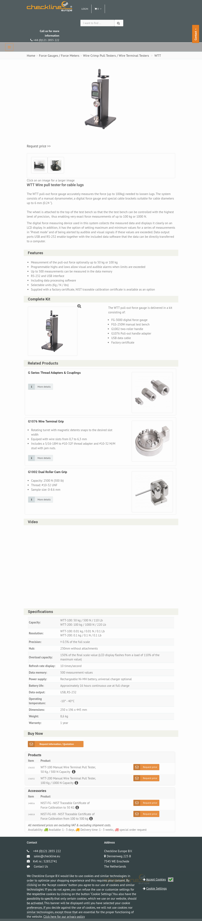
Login (84, 8)
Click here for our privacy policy (64, 917)
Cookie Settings (156, 888)
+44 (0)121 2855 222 (44, 35)
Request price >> (39, 146)
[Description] (74, 774)
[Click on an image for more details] (40, 387)
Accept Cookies (159, 879)
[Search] (118, 23)
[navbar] (9, 47)
